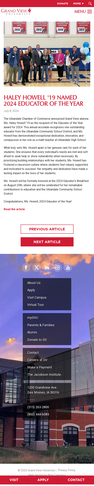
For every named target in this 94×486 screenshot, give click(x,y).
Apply (43, 480)
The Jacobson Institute (44, 374)
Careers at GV (37, 360)
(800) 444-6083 (38, 414)
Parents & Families (40, 325)
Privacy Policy (66, 470)
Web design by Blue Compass (47, 475)
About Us (34, 283)
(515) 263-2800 (38, 407)
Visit (14, 480)
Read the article (14, 209)
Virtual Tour (35, 305)
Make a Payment (39, 367)
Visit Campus (37, 297)
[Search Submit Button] (90, 3)
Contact (33, 352)
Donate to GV (37, 340)
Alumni (32, 332)
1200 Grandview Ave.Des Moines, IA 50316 (43, 390)
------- (31, 399)
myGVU (32, 317)
